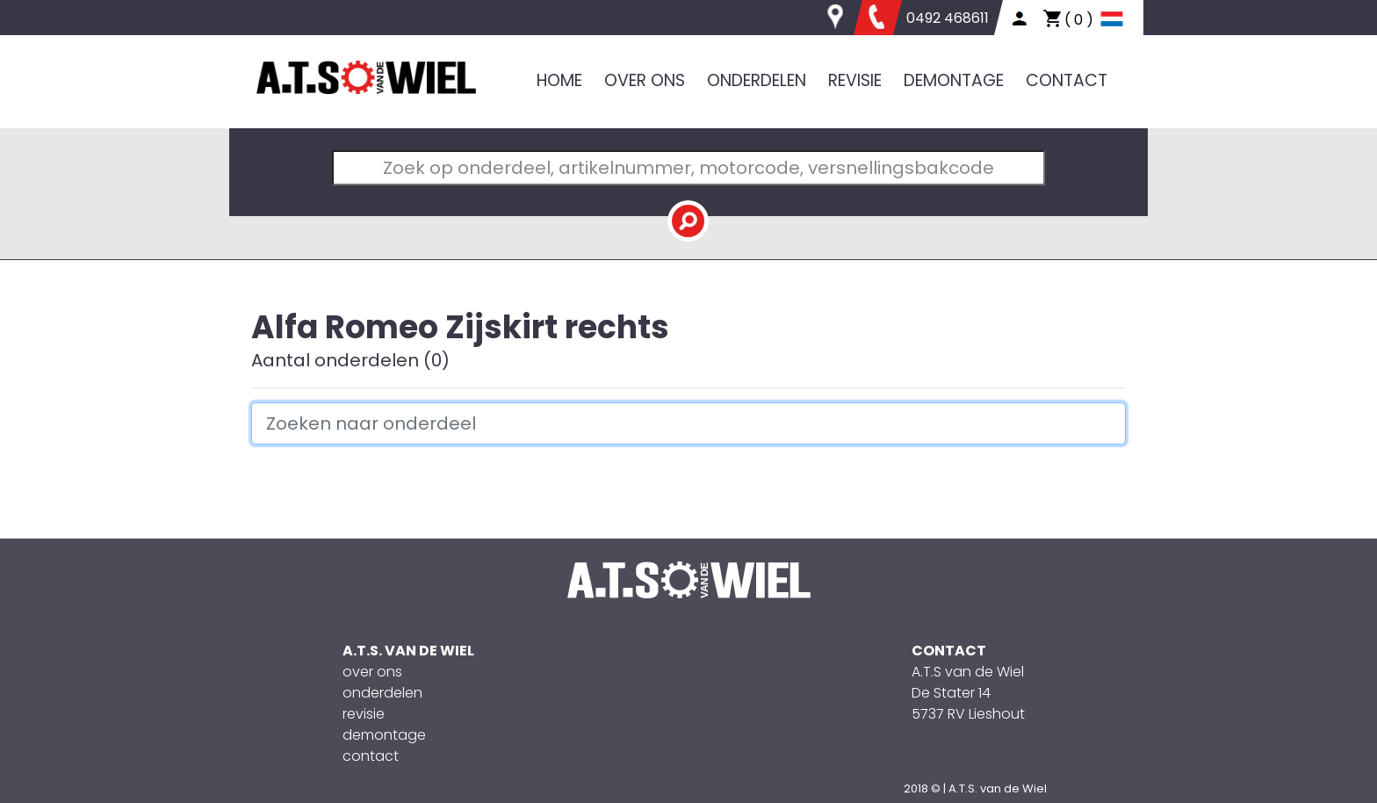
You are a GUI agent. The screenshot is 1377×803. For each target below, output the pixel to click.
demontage (384, 735)
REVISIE (855, 80)
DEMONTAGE (954, 80)
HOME (559, 80)
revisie (363, 714)
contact (370, 756)
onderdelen (382, 693)
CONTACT (1066, 80)
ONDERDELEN (756, 80)
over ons (372, 672)
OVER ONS (644, 80)
